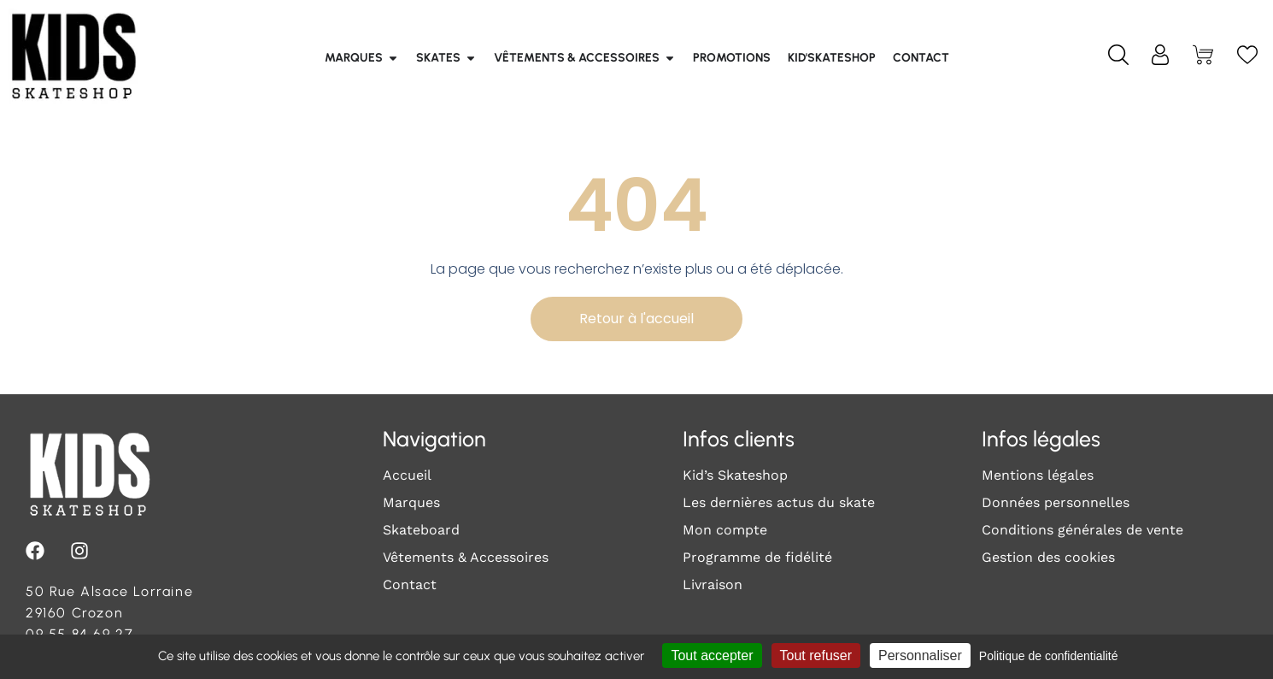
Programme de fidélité (757, 557)
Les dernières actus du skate (779, 502)
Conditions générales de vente (1082, 530)
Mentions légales (1038, 475)
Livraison (712, 584)
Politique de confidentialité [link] (1048, 656)
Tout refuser (816, 655)
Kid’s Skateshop (735, 475)
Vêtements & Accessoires (466, 557)
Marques (411, 502)
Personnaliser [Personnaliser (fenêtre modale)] (920, 655)
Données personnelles (1055, 502)
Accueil (407, 475)
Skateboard (421, 530)
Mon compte (725, 530)
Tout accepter (712, 655)
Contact (410, 584)
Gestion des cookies (1048, 557)
